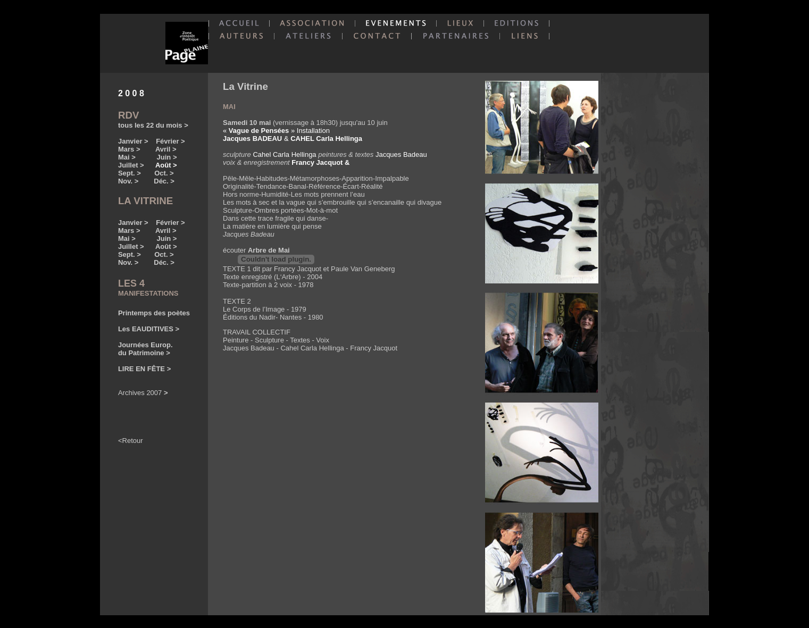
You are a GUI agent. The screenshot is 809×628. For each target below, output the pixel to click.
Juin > (167, 157)
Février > (170, 141)
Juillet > (131, 165)
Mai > (128, 157)
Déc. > (164, 181)
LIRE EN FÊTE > (144, 369)
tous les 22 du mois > (153, 125)
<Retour (130, 441)
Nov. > (128, 181)
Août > (166, 246)
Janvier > (133, 141)
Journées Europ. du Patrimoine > (145, 349)
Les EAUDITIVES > (148, 329)
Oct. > (164, 173)
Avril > (166, 149)
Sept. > (129, 173)
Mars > (129, 149)
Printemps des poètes (154, 313)
